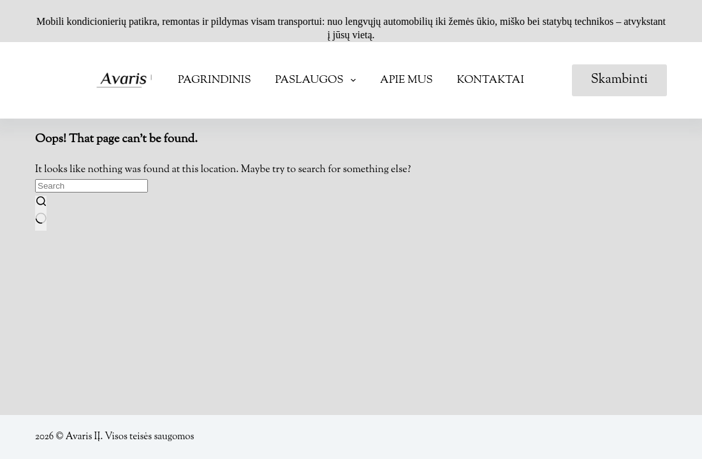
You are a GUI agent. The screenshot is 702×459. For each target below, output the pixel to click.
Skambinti (619, 80)
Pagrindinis (214, 80)
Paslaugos (318, 80)
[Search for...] (91, 186)
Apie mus (406, 80)
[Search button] (41, 213)
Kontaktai (490, 80)
